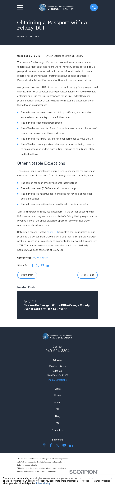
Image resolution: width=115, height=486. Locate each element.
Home (57, 395)
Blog (57, 416)
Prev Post (27, 275)
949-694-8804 (58, 351)
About (57, 402)
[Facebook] (51, 445)
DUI (33, 257)
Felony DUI (42, 257)
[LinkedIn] (71, 445)
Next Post (87, 275)
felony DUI (52, 231)
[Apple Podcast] (44, 445)
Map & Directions (57, 379)
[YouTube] (64, 445)
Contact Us (57, 430)
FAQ (57, 423)
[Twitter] (57, 445)
